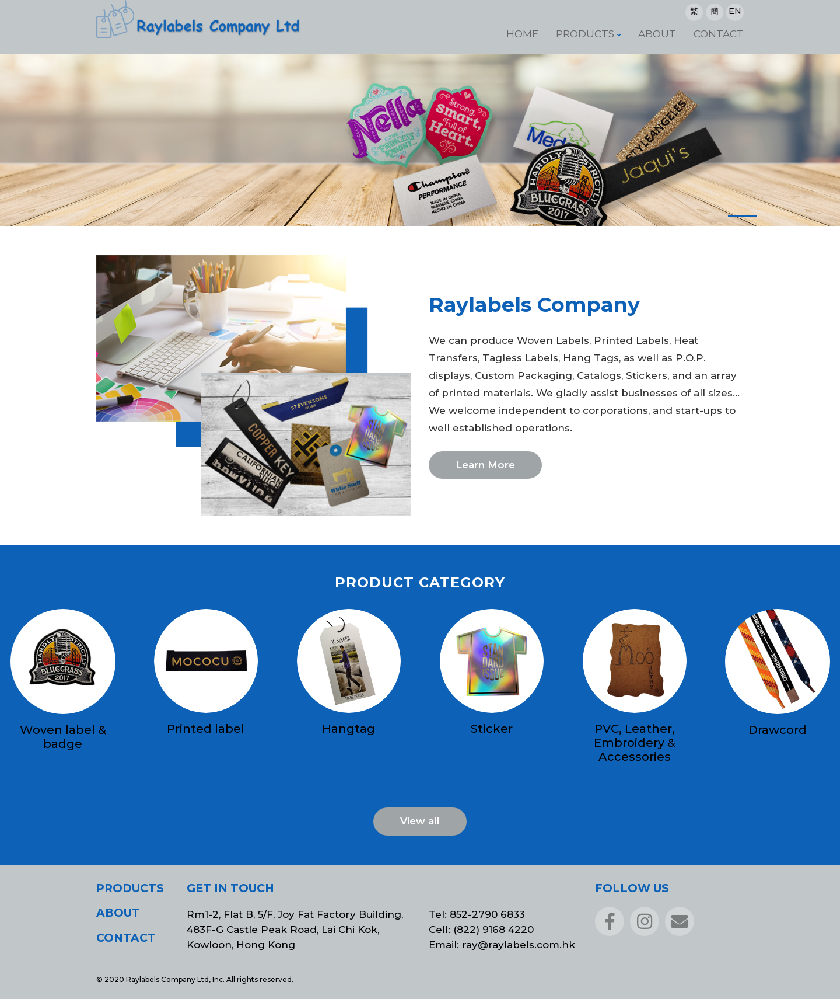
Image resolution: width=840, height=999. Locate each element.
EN (735, 11)
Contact (719, 34)
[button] (742, 216)
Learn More (485, 465)
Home (522, 34)
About (657, 34)
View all (420, 821)
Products (585, 34)
